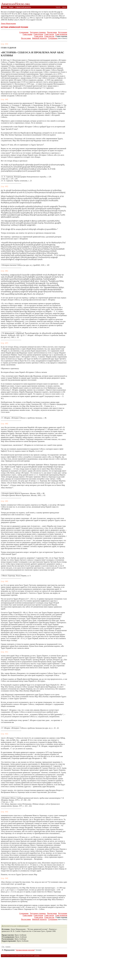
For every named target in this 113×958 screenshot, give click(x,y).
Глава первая (27, 34)
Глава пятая (38, 36)
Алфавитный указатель (23, 7)
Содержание (24, 32)
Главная (4, 7)
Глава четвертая (61, 34)
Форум (11, 7)
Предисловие (52, 32)
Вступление (62, 32)
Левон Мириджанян (8, 23)
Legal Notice (36, 955)
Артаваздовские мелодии (25, 950)
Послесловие (26, 38)
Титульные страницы (38, 32)
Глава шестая (49, 36)
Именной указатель (39, 38)
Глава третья (49, 34)
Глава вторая (38, 34)
